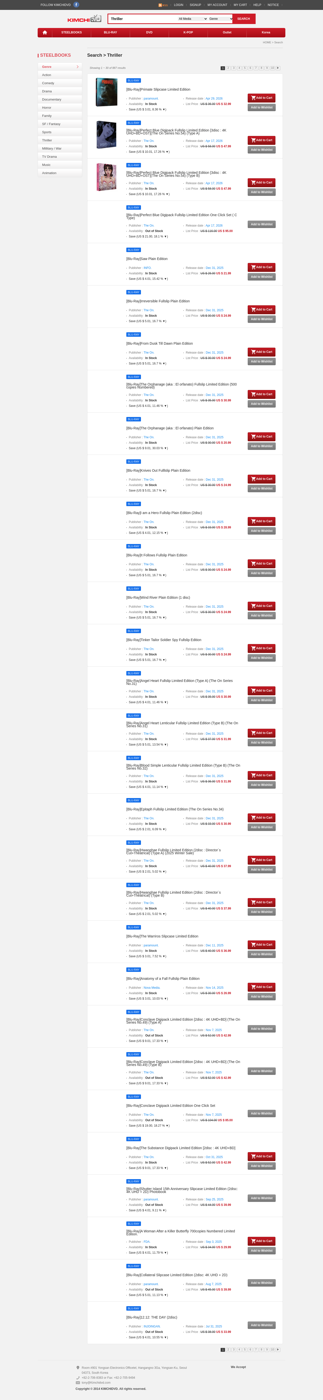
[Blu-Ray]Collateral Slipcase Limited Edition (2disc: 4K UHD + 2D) (176, 1275)
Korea (266, 32)
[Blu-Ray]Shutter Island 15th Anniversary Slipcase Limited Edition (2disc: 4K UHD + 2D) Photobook (182, 1190)
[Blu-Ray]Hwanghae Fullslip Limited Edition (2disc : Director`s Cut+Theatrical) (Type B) (173, 893)
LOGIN (178, 5)
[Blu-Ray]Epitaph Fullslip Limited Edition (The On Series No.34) (175, 809)
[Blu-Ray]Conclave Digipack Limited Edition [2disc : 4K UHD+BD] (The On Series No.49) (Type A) (183, 1020)
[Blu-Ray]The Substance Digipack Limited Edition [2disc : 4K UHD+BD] (180, 1148)
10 (272, 67)
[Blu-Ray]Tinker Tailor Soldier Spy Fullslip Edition (163, 640)
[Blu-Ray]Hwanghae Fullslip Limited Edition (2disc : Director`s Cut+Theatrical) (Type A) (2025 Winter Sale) (173, 851)
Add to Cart (261, 98)
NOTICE (273, 5)
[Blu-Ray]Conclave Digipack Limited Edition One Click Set (170, 1106)
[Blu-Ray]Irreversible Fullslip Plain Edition (158, 301)
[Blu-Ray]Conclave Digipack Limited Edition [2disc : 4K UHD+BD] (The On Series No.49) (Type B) (183, 1063)
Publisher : (144, 98)
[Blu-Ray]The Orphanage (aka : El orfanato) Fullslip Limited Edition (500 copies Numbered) (181, 385)
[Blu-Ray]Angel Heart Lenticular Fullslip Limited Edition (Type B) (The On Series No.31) (182, 724)
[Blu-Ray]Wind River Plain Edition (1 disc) (158, 597)
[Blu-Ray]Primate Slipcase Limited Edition (158, 89)
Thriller (47, 140)
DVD (149, 32)
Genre (47, 67)
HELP (257, 5)
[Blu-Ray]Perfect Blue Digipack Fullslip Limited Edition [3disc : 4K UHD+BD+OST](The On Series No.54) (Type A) (176, 131)
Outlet (227, 32)
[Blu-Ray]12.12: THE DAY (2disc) (151, 1317)
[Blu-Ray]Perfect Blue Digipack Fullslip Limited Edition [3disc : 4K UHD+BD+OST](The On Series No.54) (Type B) (176, 174)
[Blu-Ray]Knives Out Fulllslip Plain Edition (158, 470)
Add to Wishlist (261, 107)
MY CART (240, 5)
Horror (46, 107)
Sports (47, 132)
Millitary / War (51, 148)
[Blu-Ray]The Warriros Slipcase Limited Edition (162, 936)
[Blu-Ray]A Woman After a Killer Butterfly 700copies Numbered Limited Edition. (180, 1232)
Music (46, 165)
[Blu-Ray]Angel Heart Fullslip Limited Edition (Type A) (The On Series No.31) (179, 682)
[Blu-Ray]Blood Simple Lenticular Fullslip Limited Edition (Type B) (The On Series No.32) (183, 766)
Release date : (204, 98)
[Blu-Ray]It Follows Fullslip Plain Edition (156, 555)
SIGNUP (195, 5)
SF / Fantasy (51, 124)
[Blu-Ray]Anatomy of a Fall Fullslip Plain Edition (163, 979)
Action (46, 75)
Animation (49, 173)
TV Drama (49, 156)
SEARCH (243, 19)
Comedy (48, 83)
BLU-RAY (110, 32)
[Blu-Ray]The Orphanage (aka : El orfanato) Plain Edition (170, 428)
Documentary (51, 99)
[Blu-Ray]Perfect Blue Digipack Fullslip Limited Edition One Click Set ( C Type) (181, 216)
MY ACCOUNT (217, 5)
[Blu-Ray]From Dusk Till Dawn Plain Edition (159, 343)
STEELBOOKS (71, 32)
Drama (47, 91)
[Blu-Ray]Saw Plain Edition (147, 259)
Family (47, 116)
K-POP (188, 32)
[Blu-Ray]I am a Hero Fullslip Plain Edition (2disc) (164, 513)
